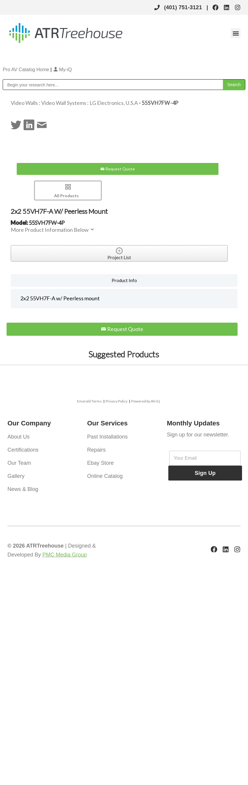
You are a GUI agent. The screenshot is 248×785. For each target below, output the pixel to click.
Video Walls (24, 103)
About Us (18, 437)
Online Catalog (105, 476)
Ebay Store (100, 463)
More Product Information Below (53, 229)
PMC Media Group (64, 555)
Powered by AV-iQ (145, 401)
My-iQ (62, 69)
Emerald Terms (89, 401)
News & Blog (22, 489)
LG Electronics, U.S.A (114, 103)
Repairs (96, 450)
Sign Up (205, 473)
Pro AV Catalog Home (26, 69)
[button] (236, 33)
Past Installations (107, 437)
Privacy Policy (116, 401)
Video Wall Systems (63, 103)
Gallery (15, 476)
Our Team (19, 463)
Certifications (22, 450)
